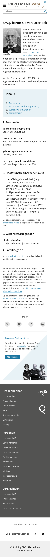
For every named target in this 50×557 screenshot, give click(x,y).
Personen (9, 432)
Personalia (14, 103)
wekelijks (22, 346)
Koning (6, 424)
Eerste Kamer (9, 405)
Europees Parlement (12, 508)
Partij (5, 410)
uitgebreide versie (11, 222)
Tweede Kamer (9, 401)
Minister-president (11, 466)
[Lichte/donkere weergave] (46, 3)
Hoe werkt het (9, 396)
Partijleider (8, 461)
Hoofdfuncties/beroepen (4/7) (24, 106)
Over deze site (20, 524)
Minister (6, 471)
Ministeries (8, 420)
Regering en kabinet (12, 415)
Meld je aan (12, 357)
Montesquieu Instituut (33, 7)
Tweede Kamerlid (10, 447)
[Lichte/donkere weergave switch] (46, 2)
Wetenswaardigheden (20, 109)
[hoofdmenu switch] (4, 6)
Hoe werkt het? (9, 438)
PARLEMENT (24, 4)
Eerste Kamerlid (10, 442)
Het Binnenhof (12, 391)
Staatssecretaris (10, 476)
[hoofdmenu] (4, 6)
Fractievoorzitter (10, 457)
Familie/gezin (15, 112)
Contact (33, 524)
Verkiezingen (11, 488)
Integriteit (7, 480)
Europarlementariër (11, 452)
